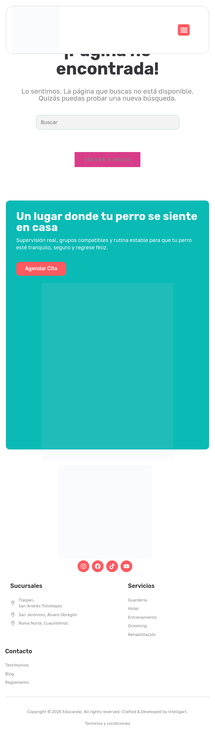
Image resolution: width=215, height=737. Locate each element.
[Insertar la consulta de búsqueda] (107, 122)
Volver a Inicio (107, 159)
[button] (184, 30)
